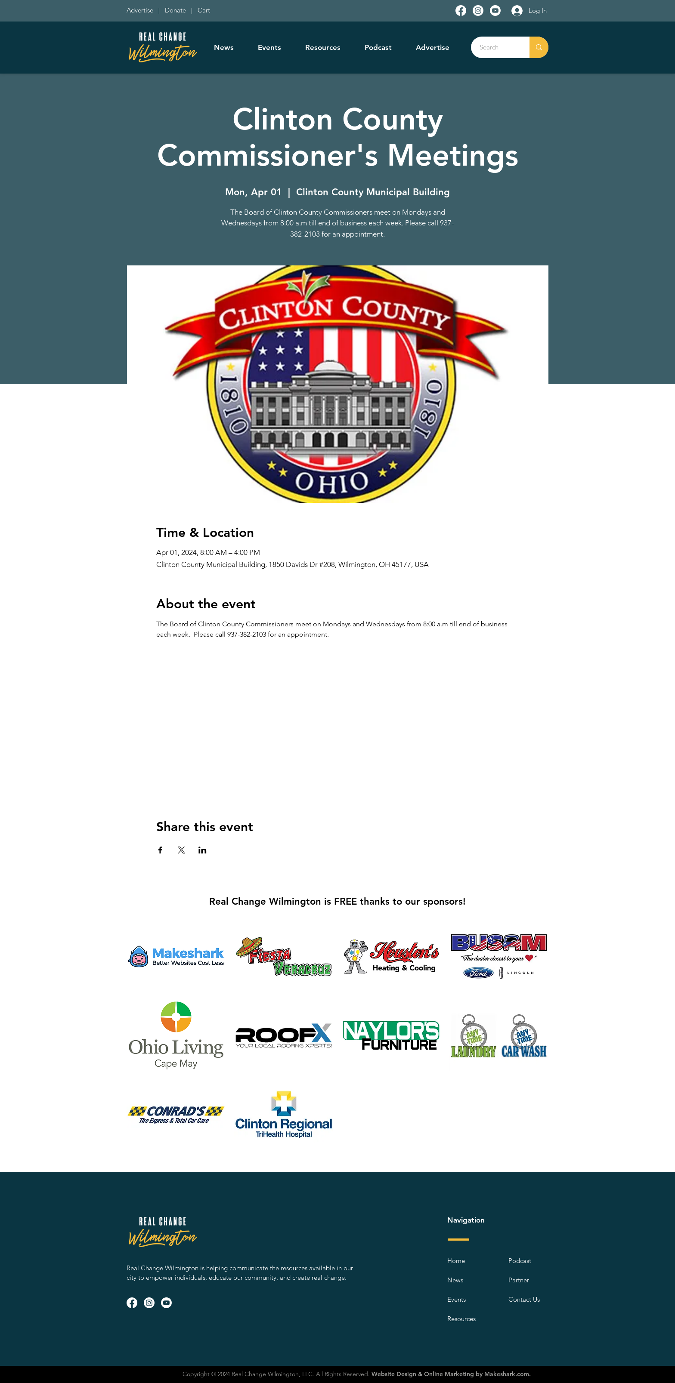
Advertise (141, 10)
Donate (177, 10)
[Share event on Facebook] (160, 850)
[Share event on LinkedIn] (202, 850)
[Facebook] (460, 10)
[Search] (495, 47)
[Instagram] (478, 10)
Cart (204, 10)
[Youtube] (495, 10)
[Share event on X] (181, 850)
